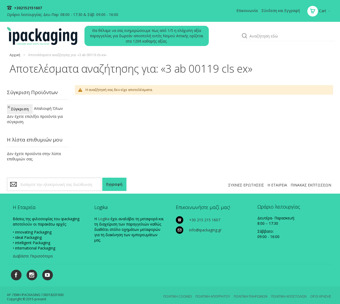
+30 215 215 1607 (204, 215)
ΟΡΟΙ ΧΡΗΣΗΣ (320, 291)
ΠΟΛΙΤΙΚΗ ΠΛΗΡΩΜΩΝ (250, 291)
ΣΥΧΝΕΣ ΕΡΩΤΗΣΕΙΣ (246, 180)
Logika (103, 213)
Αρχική (15, 55)
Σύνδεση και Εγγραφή (280, 10)
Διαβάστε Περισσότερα (33, 251)
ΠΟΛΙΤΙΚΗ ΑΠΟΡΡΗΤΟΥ (213, 291)
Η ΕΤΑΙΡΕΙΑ (277, 180)
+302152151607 (27, 7)
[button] (244, 36)
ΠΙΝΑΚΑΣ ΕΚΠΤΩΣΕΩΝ (311, 180)
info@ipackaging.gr (205, 225)
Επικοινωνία (247, 10)
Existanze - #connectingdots (315, 301)
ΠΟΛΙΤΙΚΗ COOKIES (177, 291)
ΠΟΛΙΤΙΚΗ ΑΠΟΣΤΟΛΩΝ (289, 291)
